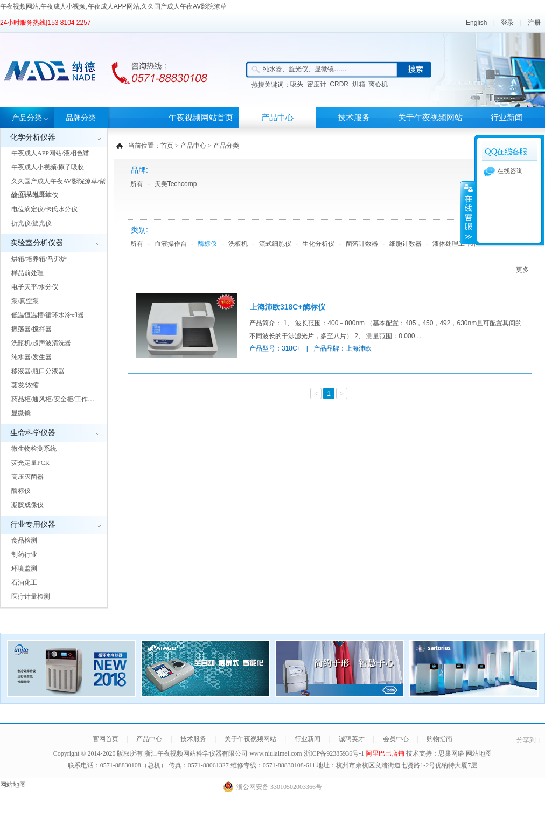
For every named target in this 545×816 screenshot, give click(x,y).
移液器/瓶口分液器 (38, 371)
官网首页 (105, 739)
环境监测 (24, 568)
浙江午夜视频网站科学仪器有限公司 (196, 753)
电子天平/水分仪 (34, 287)
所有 (136, 184)
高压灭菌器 (27, 477)
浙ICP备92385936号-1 (335, 753)
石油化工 (24, 582)
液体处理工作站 (455, 244)
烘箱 (358, 84)
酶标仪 (21, 491)
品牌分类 (81, 118)
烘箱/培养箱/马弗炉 (39, 259)
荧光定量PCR (30, 463)
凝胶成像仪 (27, 505)
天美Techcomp (176, 184)
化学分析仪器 (32, 137)
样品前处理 (27, 273)
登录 (507, 22)
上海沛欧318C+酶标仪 (287, 307)
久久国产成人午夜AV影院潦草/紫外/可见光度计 (58, 187)
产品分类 (27, 118)
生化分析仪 (318, 244)
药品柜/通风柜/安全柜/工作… (52, 399)
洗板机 (238, 244)
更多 (522, 269)
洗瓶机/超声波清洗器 (41, 343)
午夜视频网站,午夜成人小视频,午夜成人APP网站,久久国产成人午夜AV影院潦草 (113, 6)
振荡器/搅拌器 (31, 329)
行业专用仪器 (32, 524)
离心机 (378, 84)
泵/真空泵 (25, 301)
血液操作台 (171, 244)
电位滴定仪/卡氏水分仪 (44, 209)
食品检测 (24, 540)
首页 (166, 145)
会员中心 (396, 739)
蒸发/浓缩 (25, 385)
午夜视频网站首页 (201, 117)
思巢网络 (451, 753)
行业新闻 (507, 117)
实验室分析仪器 (36, 243)
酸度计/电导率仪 (34, 195)
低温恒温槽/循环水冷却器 (47, 315)
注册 (534, 22)
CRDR (339, 84)
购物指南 (439, 739)
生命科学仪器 (32, 433)
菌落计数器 (362, 244)
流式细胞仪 (275, 244)
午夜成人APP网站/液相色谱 (50, 153)
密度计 (316, 84)
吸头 (296, 84)
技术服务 (354, 117)
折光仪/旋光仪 (31, 223)
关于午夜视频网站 (430, 117)
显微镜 (21, 413)
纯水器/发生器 (31, 357)
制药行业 (24, 554)
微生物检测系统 (34, 448)
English (476, 22)
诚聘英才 (352, 739)
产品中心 (277, 117)
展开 (467, 212)
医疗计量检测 (30, 596)
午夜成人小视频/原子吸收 (47, 167)
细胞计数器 (405, 244)
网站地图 (479, 753)
